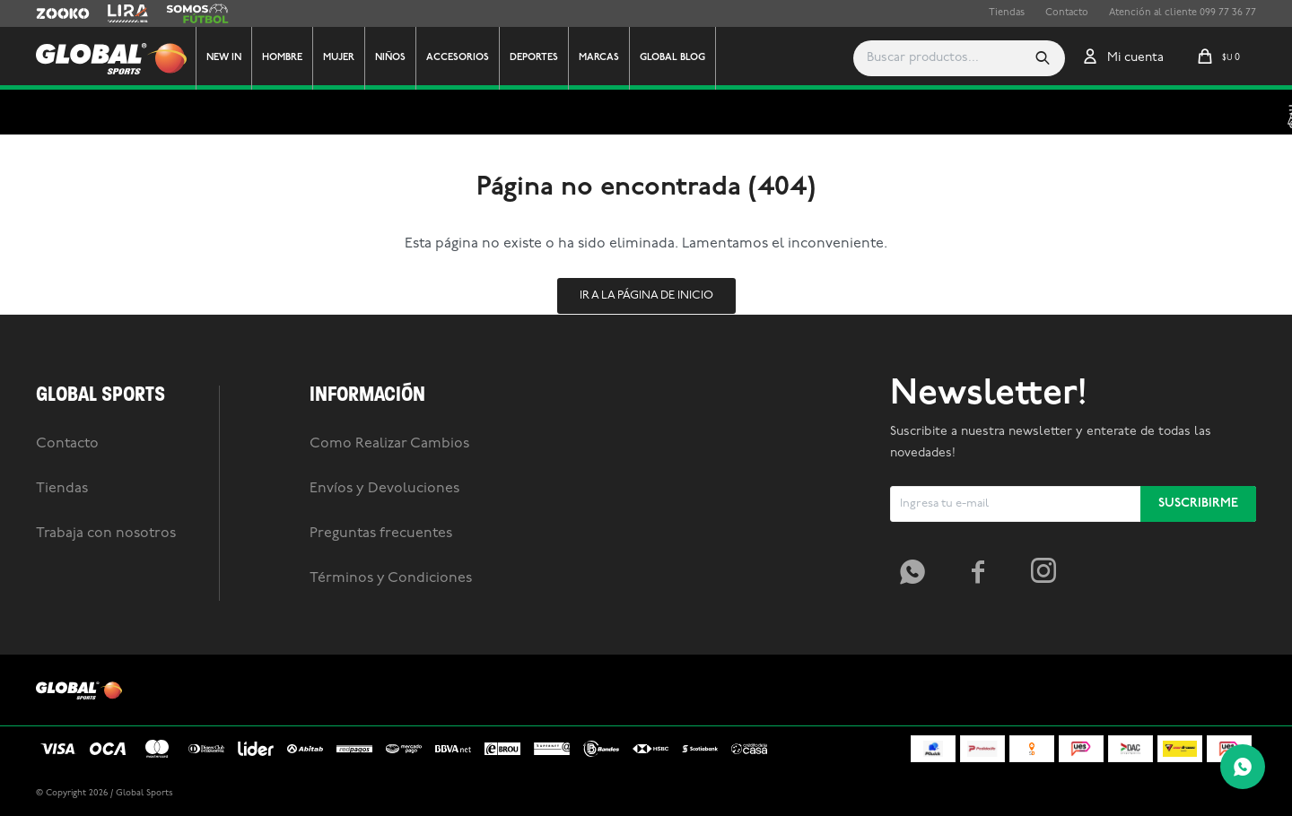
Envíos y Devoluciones (384, 489)
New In (223, 58)
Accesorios (457, 58)
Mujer (338, 58)
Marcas (599, 58)
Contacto (1066, 13)
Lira (117, 13)
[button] (1042, 58)
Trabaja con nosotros (106, 533)
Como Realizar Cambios (389, 444)
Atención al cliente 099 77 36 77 (1182, 13)
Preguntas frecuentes (381, 533)
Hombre (282, 58)
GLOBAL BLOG (672, 58)
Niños (390, 58)
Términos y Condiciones (391, 578)
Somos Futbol (197, 13)
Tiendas (1007, 13)
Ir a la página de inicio (646, 295)
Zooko (51, 13)
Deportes (534, 58)
